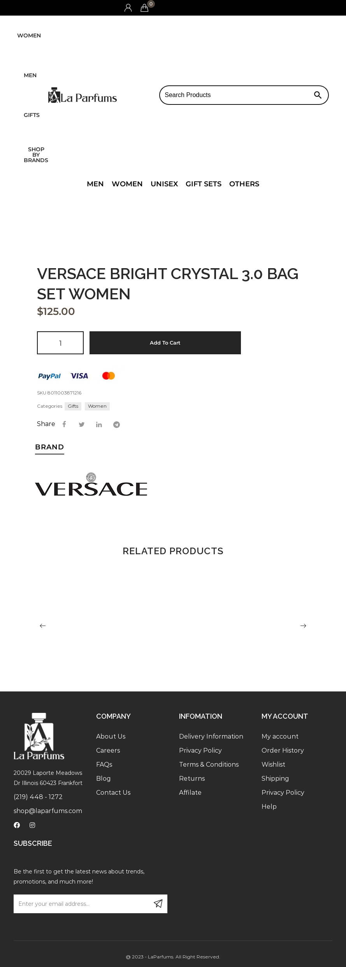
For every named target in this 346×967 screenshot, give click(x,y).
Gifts (32, 114)
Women (29, 35)
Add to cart (165, 342)
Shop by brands (36, 155)
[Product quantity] (60, 342)
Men (30, 75)
